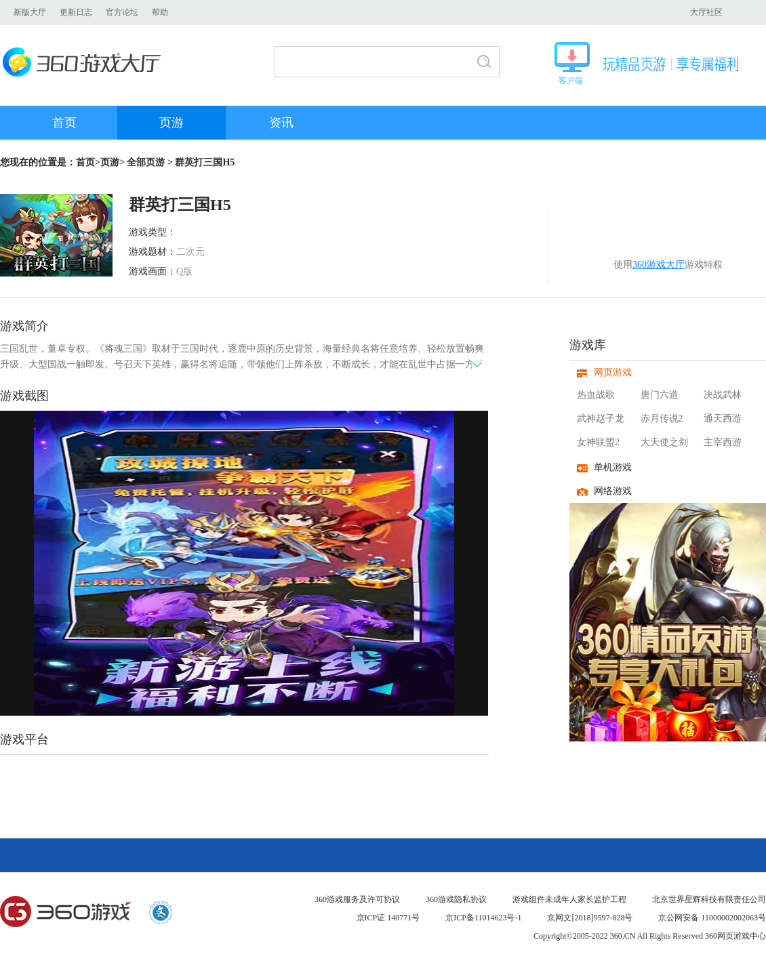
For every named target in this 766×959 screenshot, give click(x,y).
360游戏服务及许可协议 (357, 899)
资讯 (281, 122)
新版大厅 (30, 12)
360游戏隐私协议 (456, 899)
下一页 (474, 563)
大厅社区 (706, 12)
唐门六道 (660, 395)
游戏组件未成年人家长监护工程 (569, 899)
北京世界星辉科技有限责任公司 (709, 899)
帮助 (160, 12)
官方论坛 (122, 12)
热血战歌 (596, 395)
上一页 (14, 563)
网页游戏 (613, 372)
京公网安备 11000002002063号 (712, 917)
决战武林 (723, 395)
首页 (64, 122)
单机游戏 (613, 467)
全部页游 (146, 162)
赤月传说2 (662, 418)
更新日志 (76, 12)
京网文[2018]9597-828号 (589, 917)
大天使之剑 (664, 442)
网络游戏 (613, 491)
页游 (171, 122)
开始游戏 (680, 232)
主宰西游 (723, 442)
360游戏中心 (44, 780)
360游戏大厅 (86, 62)
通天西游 (723, 418)
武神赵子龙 (600, 418)
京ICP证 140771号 (388, 917)
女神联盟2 (598, 442)
